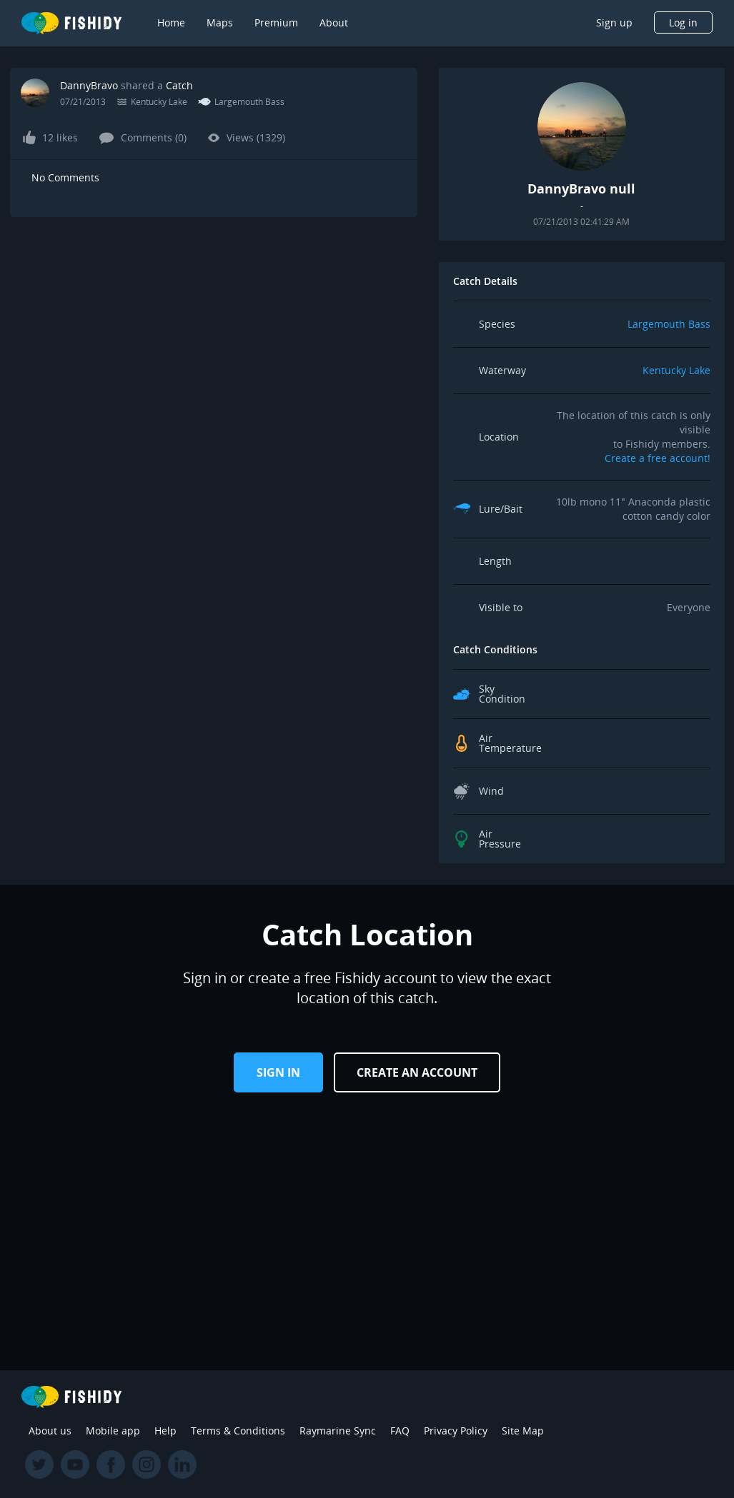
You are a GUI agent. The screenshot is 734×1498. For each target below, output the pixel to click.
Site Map (523, 1430)
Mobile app (113, 1430)
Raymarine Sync (337, 1430)
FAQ (400, 1430)
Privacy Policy (455, 1430)
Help (165, 1430)
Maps (220, 22)
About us (50, 1430)
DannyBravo (89, 85)
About (333, 22)
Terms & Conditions (238, 1430)
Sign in (278, 1072)
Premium (276, 22)
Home (171, 22)
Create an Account (417, 1072)
